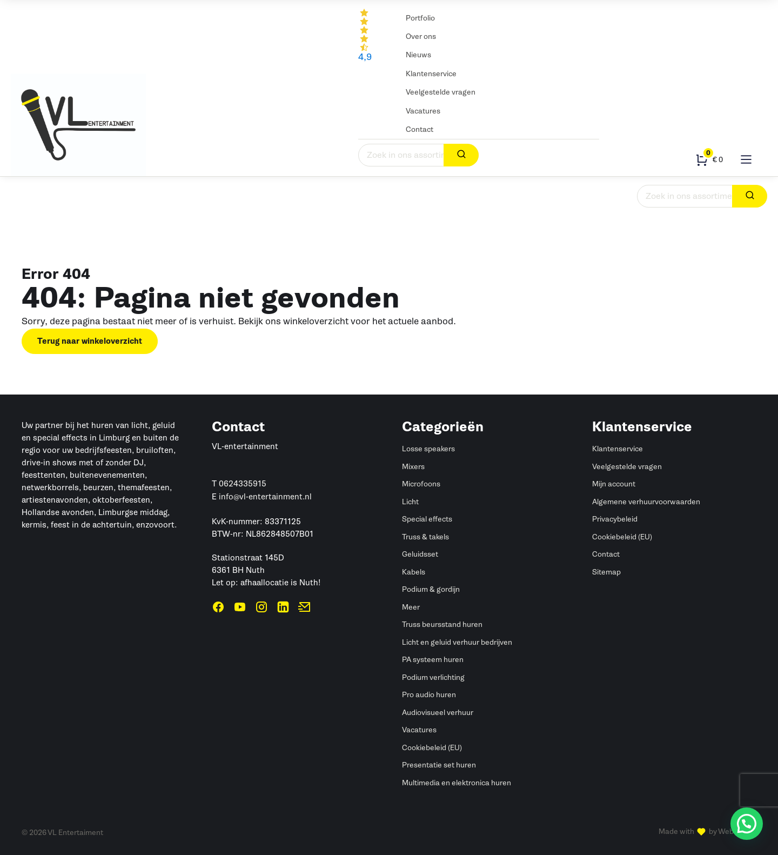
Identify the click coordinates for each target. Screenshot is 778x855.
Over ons (421, 36)
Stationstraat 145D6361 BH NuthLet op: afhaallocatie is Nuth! (266, 570)
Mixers (413, 466)
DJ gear (366, 195)
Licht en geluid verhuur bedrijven (457, 642)
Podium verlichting (433, 677)
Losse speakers (428, 448)
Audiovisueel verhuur (437, 712)
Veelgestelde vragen (440, 92)
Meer (411, 607)
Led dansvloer (132, 195)
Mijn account (613, 484)
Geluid (32, 189)
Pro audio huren (429, 694)
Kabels (548, 189)
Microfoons (421, 484)
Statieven (603, 189)
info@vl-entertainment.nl (265, 497)
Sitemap (606, 572)
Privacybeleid (615, 519)
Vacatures (423, 111)
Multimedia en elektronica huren (456, 782)
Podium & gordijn (415, 201)
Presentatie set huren (439, 765)
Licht (79, 189)
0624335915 (242, 484)
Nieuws (418, 54)
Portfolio (420, 18)
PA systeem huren (433, 659)
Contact (419, 129)
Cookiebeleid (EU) (432, 747)
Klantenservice (431, 73)
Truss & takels (321, 201)
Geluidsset (420, 554)
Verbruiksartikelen (253, 189)
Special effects (182, 195)
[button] (746, 823)
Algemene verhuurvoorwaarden (646, 501)
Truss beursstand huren (442, 624)
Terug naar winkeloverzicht (89, 341)
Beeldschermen (482, 189)
